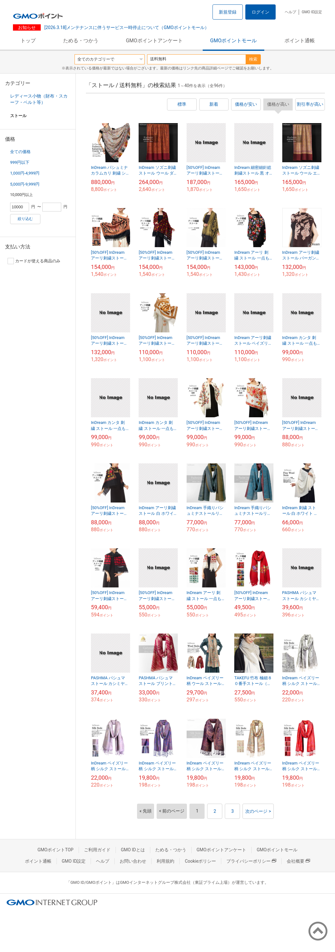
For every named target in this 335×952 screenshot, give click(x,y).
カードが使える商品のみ (34, 261)
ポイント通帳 (299, 41)
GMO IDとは (133, 849)
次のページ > (258, 811)
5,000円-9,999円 (24, 184)
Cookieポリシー (200, 861)
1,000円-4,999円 (24, 173)
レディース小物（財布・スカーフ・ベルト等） (39, 99)
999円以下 (19, 162)
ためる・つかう (81, 41)
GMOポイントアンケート (154, 41)
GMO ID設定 (312, 12)
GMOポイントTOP (56, 849)
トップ (28, 41)
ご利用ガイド (97, 849)
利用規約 (165, 861)
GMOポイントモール (233, 41)
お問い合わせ (133, 861)
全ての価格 (20, 151)
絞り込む (25, 219)
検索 (253, 59)
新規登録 (227, 12)
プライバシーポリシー (251, 861)
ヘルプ (290, 12)
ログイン (260, 12)
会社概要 (298, 861)
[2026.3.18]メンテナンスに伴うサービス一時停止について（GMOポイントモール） (126, 27)
